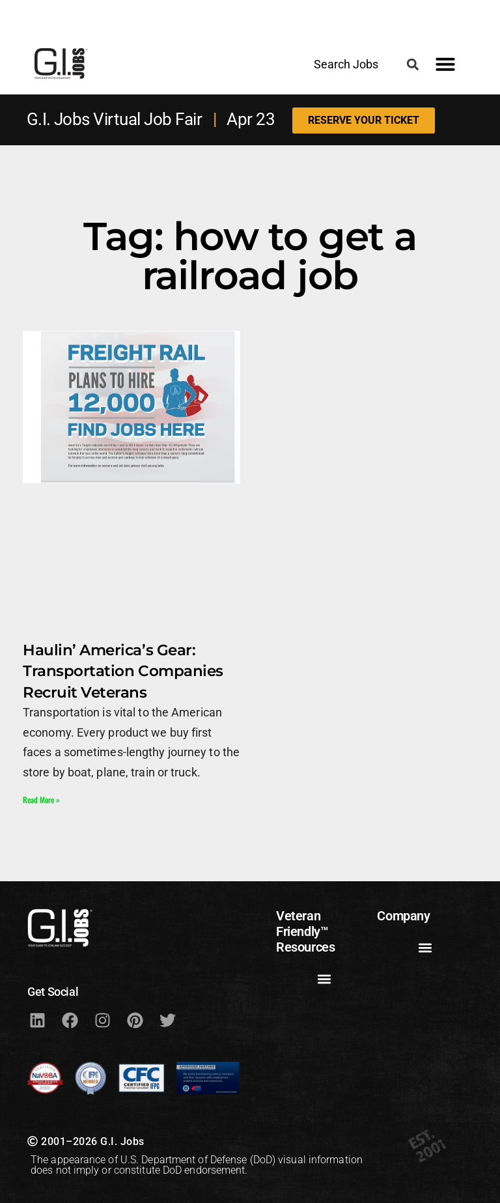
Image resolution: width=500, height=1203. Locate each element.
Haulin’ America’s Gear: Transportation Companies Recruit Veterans (123, 670)
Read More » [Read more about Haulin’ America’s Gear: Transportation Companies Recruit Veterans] (41, 799)
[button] (412, 64)
